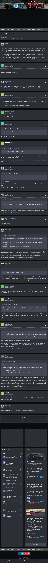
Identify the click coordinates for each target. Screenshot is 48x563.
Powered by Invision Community (24, 558)
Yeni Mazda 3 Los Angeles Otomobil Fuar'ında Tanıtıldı (34, 485)
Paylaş (24, 417)
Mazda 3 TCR (31, 462)
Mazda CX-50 (8, 514)
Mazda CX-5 (8, 504)
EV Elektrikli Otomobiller (10, 469)
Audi (7, 510)
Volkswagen (8, 497)
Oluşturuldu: (10, 45)
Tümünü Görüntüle (35, 544)
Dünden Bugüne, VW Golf (11, 496)
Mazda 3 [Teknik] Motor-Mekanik (12, 457)
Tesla (7, 486)
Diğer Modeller (8, 516)
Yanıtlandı (10, 66)
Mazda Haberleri (32, 463)
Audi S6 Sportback (9, 509)
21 (10, 43)
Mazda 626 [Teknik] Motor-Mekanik (15, 38)
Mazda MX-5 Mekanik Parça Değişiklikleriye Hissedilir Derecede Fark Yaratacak (35, 520)
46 (12, 81)
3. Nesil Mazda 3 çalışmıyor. (11, 456)
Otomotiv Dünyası (9, 464)
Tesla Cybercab (9, 490)
